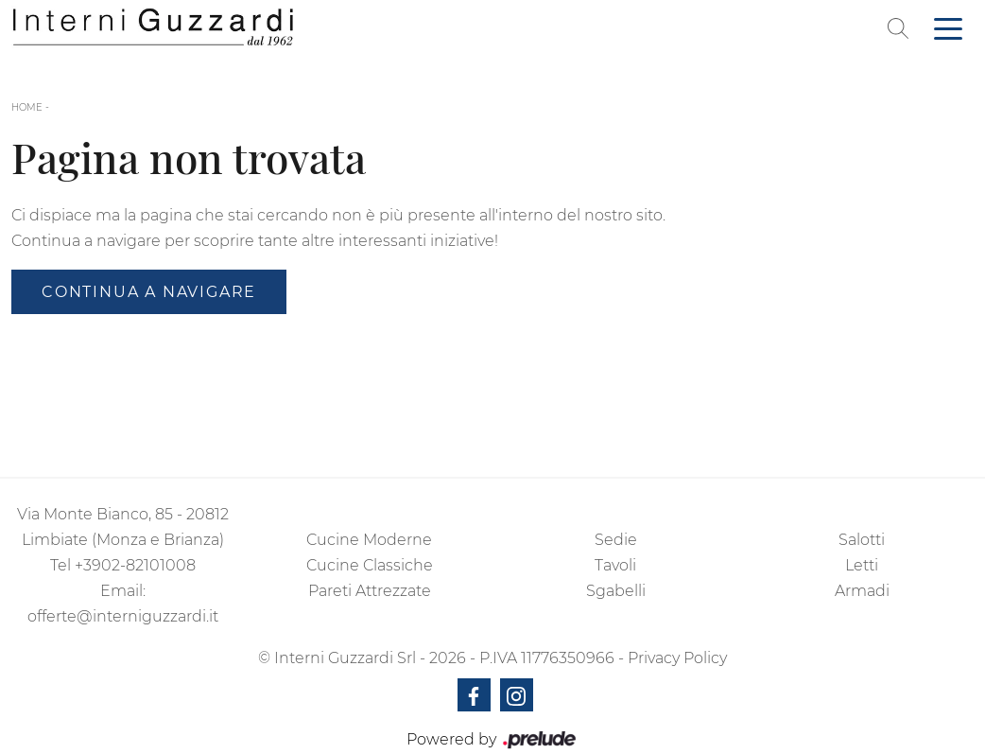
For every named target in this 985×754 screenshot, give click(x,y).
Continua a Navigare (149, 292)
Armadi (862, 591)
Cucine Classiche (369, 565)
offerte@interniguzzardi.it (122, 616)
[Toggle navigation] (948, 27)
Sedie (616, 540)
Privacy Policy (677, 658)
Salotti (861, 540)
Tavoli (615, 565)
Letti (861, 565)
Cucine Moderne (369, 540)
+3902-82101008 (135, 565)
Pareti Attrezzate (369, 591)
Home (27, 107)
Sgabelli (616, 591)
